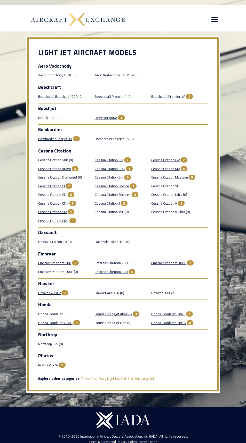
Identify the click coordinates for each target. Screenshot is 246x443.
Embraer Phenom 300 (111, 271)
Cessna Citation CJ (51, 186)
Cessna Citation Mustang (169, 177)
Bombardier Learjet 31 (55, 138)
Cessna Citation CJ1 (52, 194)
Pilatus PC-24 (48, 365)
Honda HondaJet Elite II (168, 314)
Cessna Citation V (164, 203)
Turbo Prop (89, 378)
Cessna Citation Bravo (54, 168)
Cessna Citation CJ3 (109, 160)
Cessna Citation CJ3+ (110, 168)
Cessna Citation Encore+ (113, 194)
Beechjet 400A (106, 117)
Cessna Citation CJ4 (109, 177)
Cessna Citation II (107, 203)
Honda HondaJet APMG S (113, 314)
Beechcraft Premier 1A (168, 96)
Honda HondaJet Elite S (168, 322)
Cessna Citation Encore (112, 186)
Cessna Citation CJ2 (52, 211)
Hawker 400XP (49, 292)
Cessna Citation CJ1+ (53, 203)
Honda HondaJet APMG (55, 322)
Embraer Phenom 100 (54, 262)
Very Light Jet (109, 378)
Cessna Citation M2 (165, 168)
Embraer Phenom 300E (168, 262)
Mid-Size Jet (130, 378)
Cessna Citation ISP (165, 160)
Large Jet (147, 378)
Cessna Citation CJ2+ (53, 220)
